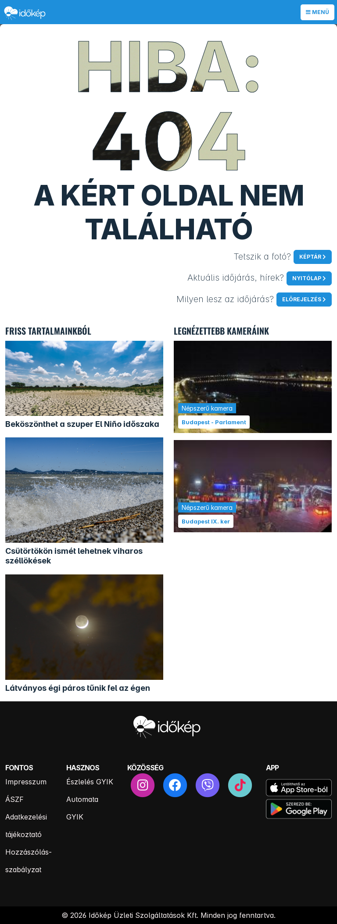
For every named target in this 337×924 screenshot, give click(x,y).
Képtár (310, 256)
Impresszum (26, 781)
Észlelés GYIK (89, 781)
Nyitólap (306, 278)
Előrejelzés (301, 299)
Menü (317, 12)
